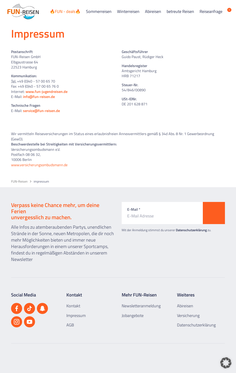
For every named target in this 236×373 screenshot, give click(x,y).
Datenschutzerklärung (191, 230)
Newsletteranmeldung (141, 306)
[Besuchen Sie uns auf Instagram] (16, 321)
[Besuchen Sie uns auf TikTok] (29, 308)
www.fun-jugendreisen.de (47, 91)
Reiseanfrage (211, 11)
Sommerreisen (99, 11)
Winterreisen (128, 11)
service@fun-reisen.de (41, 110)
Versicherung (188, 315)
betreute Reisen (180, 11)
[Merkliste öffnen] (226, 11)
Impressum (76, 315)
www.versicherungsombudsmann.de (39, 165)
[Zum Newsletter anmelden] (214, 213)
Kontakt (73, 306)
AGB (70, 325)
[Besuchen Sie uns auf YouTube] (29, 321)
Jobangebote (133, 315)
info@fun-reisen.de (39, 96)
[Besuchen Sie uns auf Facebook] (16, 308)
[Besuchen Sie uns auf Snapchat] (42, 308)
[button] (226, 363)
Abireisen (153, 11)
